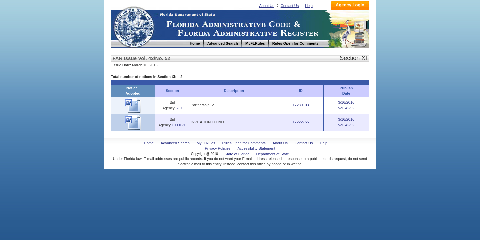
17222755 (301, 122)
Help (309, 6)
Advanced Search (175, 143)
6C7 (179, 108)
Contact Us (290, 6)
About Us (266, 6)
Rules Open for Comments (244, 143)
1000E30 (179, 125)
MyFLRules (206, 143)
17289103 (301, 105)
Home (133, 26)
